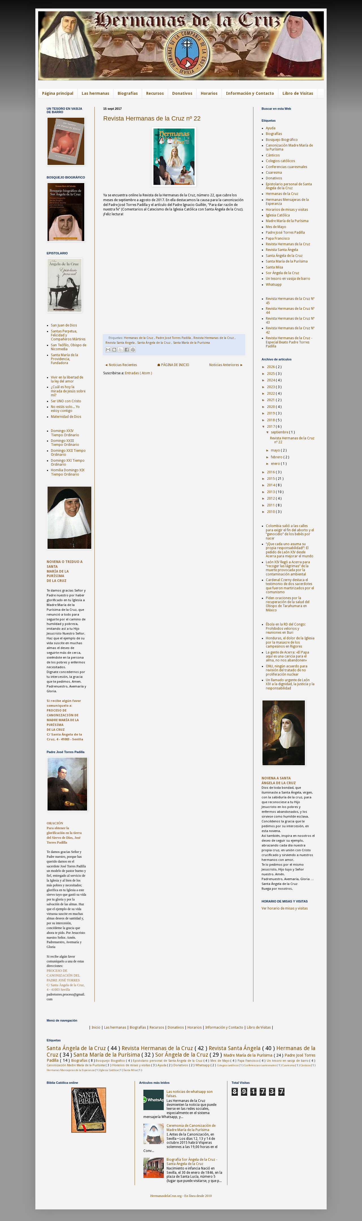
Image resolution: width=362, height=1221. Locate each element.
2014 (271, 485)
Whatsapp (274, 285)
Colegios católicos (280, 161)
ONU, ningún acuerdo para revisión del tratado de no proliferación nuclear (286, 670)
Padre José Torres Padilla (174, 338)
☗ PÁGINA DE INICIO (173, 365)
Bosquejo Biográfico (282, 140)
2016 (271, 472)
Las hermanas (95, 93)
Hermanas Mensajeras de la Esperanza (71, 1070)
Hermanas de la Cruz (139, 338)
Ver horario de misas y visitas (285, 908)
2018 (271, 420)
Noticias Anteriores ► (226, 365)
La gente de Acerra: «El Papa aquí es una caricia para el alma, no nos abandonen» (287, 656)
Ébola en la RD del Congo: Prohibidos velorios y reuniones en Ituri (286, 628)
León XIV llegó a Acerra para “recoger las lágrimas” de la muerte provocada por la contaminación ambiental (288, 568)
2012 (271, 498)
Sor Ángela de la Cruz (282, 273)
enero (276, 464)
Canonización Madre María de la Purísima (76, 1065)
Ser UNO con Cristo (66, 401)
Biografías (128, 93)
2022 (271, 393)
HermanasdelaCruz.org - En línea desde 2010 (181, 1196)
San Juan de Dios (64, 325)
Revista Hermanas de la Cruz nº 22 (152, 118)
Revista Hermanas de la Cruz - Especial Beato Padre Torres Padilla (289, 342)
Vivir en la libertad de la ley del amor (67, 379)
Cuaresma (274, 173)
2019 (271, 413)
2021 (271, 400)
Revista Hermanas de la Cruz (214, 338)
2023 (271, 387)
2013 (271, 492)
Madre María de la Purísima (287, 221)
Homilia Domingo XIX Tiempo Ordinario (68, 472)
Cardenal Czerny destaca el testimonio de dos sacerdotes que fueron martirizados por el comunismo (290, 586)
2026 (271, 367)
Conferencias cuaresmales (286, 167)
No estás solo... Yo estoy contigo (65, 409)
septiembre (280, 432)
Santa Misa (274, 267)
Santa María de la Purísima (191, 343)
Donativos (182, 93)
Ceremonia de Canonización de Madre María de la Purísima (191, 1128)
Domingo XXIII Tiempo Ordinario (65, 443)
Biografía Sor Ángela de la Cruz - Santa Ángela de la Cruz (192, 1162)
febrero (277, 457)
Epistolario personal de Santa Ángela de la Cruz (289, 186)
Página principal (57, 93)
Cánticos (273, 155)
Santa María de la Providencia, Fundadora (64, 359)
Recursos (155, 93)
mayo (276, 450)
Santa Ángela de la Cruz (154, 343)
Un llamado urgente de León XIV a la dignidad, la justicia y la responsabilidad (290, 684)
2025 (271, 374)
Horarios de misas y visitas (287, 210)
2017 (271, 427)
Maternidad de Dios (66, 417)
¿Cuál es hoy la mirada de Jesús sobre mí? (68, 391)
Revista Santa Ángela (120, 343)
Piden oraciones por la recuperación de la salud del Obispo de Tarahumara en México (287, 604)
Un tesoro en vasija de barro (288, 279)
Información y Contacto (250, 93)
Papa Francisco (278, 238)
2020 (271, 407)
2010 (271, 512)
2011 (271, 505)
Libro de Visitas (298, 93)
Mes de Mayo (276, 227)
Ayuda (270, 128)
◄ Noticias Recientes (121, 365)
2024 (271, 380)
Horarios (209, 93)
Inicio (96, 1027)
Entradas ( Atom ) (138, 373)
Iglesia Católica (278, 215)
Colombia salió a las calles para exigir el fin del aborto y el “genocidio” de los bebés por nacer (290, 532)
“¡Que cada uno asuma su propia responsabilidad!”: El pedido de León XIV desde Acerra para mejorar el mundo (289, 550)
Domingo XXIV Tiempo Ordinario (65, 433)
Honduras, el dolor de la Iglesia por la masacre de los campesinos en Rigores (290, 642)
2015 (271, 479)
